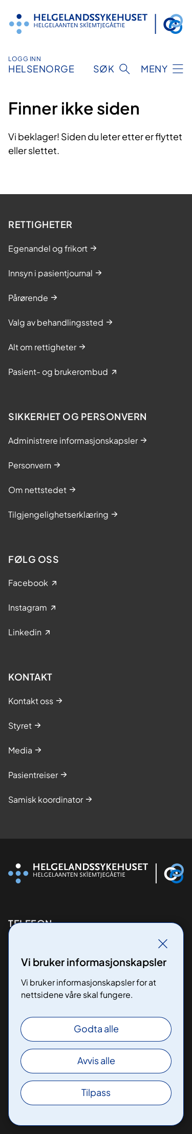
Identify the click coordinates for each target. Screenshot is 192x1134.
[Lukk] (163, 943)
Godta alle (96, 1028)
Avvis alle (96, 1060)
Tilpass (96, 1092)
